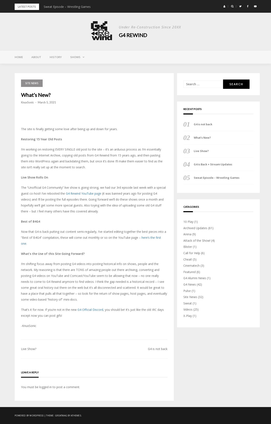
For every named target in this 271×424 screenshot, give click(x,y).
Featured (189, 272)
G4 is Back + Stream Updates (213, 164)
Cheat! (187, 259)
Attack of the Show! (196, 240)
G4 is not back (157, 349)
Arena (187, 234)
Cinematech (191, 266)
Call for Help (191, 253)
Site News (31, 83)
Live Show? (28, 349)
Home (19, 57)
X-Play (187, 316)
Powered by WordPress (29, 415)
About (36, 57)
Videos (187, 309)
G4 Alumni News (194, 278)
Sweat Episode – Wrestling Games (67, 7)
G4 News (189, 284)
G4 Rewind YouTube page (83, 193)
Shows (75, 57)
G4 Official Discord (90, 310)
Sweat (187, 303)
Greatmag (61, 415)
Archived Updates (195, 228)
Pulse (187, 291)
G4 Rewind (133, 35)
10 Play (188, 222)
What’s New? (202, 137)
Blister (187, 247)
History (56, 57)
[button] (224, 6)
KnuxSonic (27, 102)
